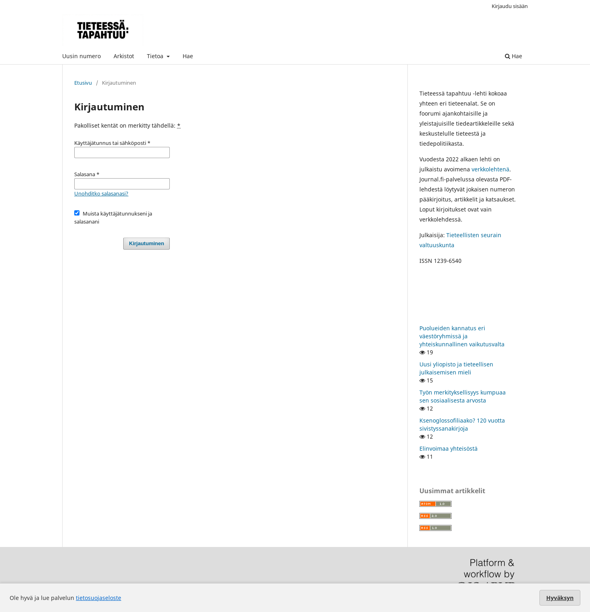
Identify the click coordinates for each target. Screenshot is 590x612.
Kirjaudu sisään (510, 6)
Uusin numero (81, 56)
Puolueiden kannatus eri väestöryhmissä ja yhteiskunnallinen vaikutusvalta (462, 336)
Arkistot (124, 56)
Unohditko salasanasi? (101, 193)
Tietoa (156, 56)
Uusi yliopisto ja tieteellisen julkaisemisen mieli (456, 368)
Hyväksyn (560, 598)
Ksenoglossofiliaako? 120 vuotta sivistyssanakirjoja (462, 424)
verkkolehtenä (490, 169)
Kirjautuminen (146, 243)
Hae (188, 56)
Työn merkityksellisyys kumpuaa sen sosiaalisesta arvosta (462, 396)
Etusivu (83, 82)
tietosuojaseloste (98, 598)
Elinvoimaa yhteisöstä (448, 448)
